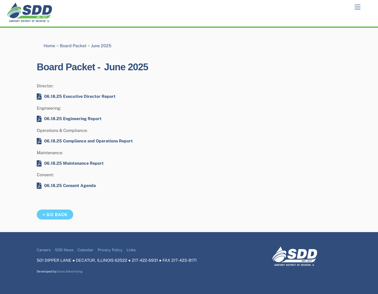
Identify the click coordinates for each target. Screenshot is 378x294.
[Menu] (357, 7)
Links (131, 250)
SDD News (64, 250)
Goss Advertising (69, 271)
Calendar (85, 250)
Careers (44, 250)
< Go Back (55, 214)
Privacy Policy (110, 250)
